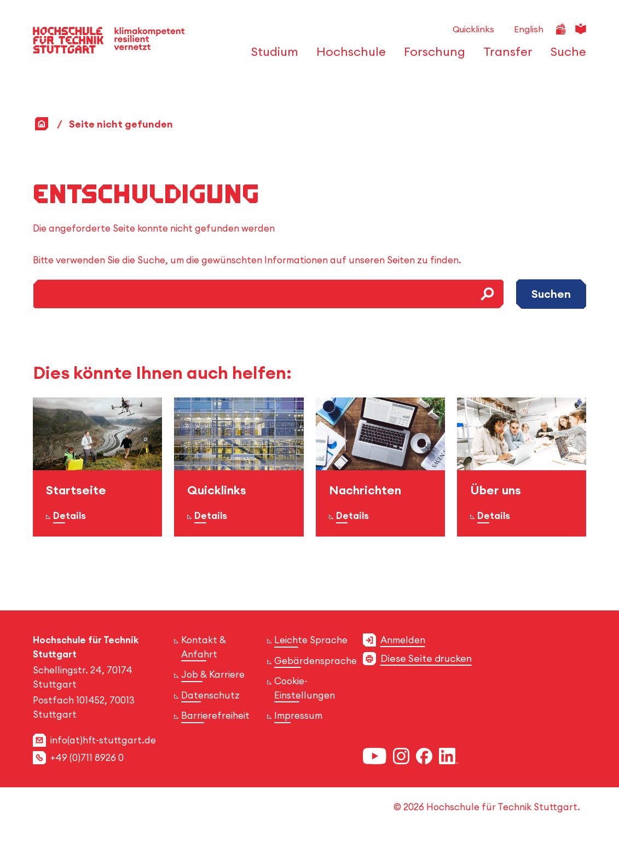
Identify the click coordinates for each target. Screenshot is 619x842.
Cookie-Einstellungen (304, 688)
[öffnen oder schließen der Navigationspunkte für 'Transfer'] (505, 57)
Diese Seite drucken (426, 658)
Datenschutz (210, 695)
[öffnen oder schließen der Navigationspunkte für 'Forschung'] (431, 57)
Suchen (551, 294)
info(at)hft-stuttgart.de (103, 740)
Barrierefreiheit (215, 716)
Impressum (298, 716)
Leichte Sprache (311, 640)
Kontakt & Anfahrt (203, 647)
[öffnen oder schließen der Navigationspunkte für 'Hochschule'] (348, 57)
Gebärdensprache (315, 661)
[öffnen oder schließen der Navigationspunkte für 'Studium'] (271, 57)
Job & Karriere (213, 674)
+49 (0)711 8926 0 (87, 758)
